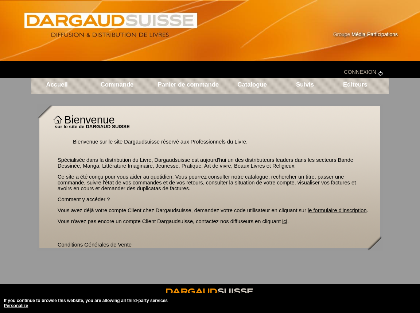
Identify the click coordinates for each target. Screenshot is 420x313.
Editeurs (354, 85)
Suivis (305, 85)
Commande (117, 85)
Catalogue (252, 85)
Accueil (56, 85)
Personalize (16, 305)
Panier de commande (188, 85)
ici (284, 221)
